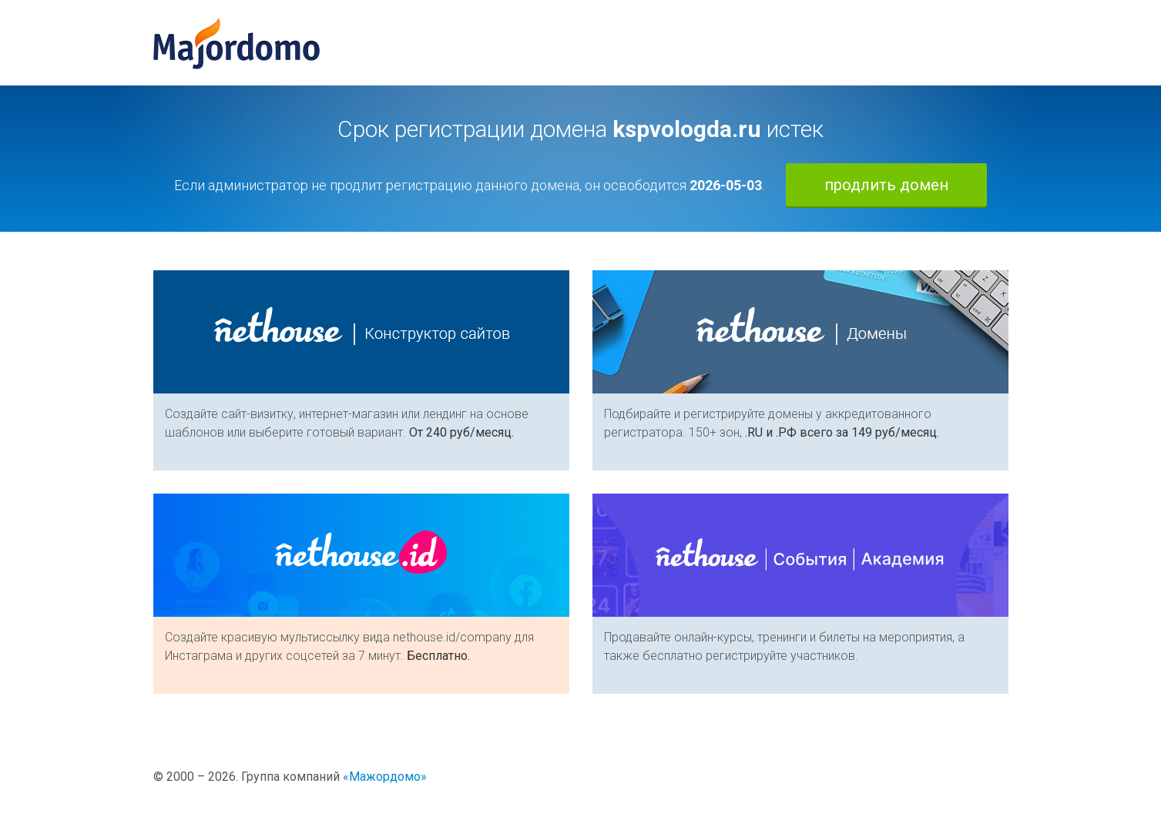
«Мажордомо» (385, 776)
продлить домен (886, 185)
